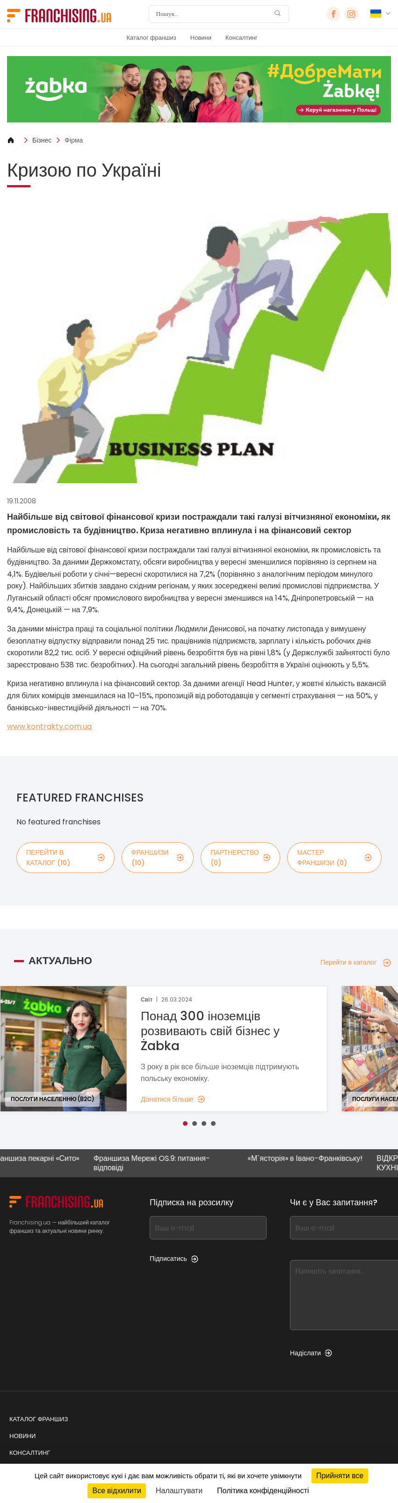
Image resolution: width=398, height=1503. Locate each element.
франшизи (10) (157, 857)
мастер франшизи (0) (334, 857)
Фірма (74, 140)
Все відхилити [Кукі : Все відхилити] (116, 1490)
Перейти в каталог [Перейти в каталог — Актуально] (355, 962)
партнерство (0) (240, 857)
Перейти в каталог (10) (65, 857)
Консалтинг (241, 37)
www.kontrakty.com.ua (49, 726)
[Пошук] (213, 14)
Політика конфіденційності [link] (263, 1490)
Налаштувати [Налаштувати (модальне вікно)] (179, 1490)
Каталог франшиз (151, 37)
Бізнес (41, 140)
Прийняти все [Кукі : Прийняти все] (339, 1475)
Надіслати (311, 1353)
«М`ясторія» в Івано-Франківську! (310, 1159)
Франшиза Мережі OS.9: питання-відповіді (157, 1163)
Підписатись (174, 1258)
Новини (200, 37)
